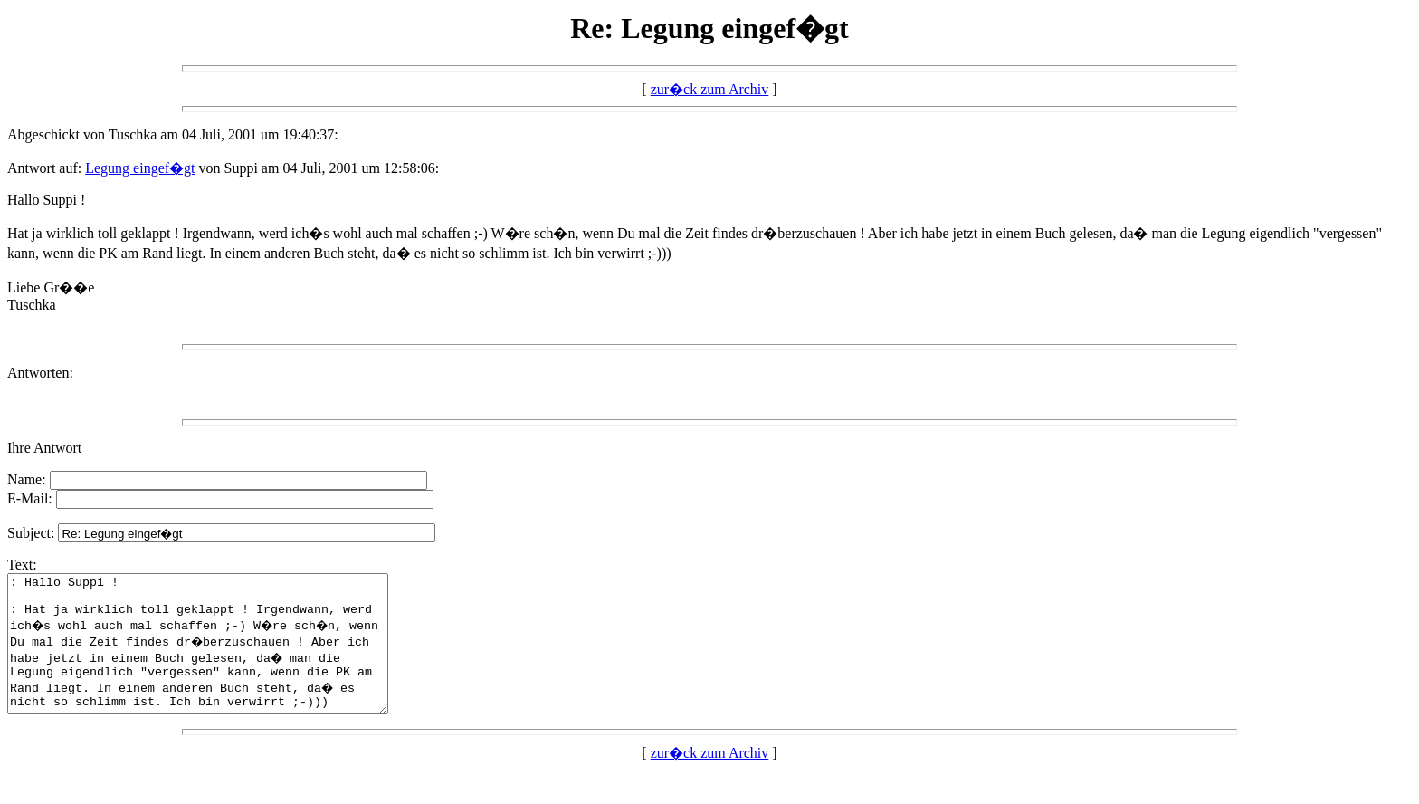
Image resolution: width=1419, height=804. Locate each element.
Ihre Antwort (44, 447)
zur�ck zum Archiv (710, 89)
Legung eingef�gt (140, 168)
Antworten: (40, 372)
